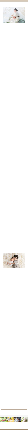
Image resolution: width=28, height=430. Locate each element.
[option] (3, 419)
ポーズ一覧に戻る (14, 409)
